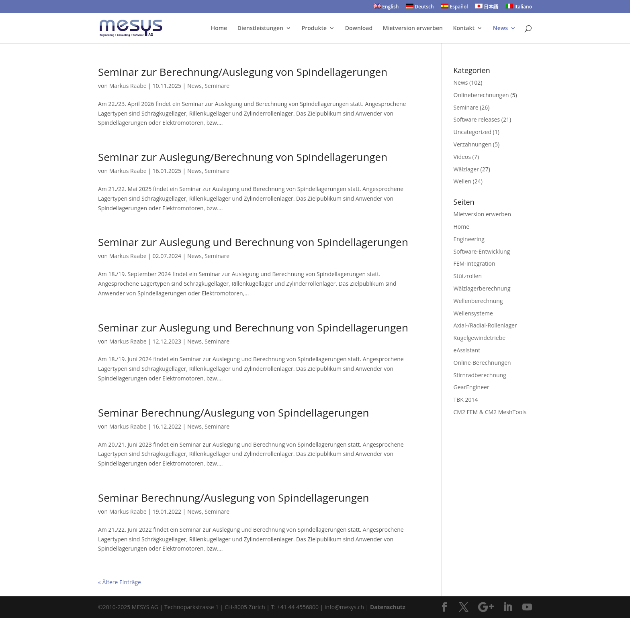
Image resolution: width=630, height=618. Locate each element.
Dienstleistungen (260, 28)
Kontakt (464, 28)
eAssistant (467, 350)
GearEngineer (471, 387)
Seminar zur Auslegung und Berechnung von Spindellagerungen (253, 242)
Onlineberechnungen (481, 95)
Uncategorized (472, 132)
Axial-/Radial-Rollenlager (485, 325)
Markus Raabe (128, 85)
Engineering (469, 239)
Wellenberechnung (478, 301)
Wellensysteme (473, 313)
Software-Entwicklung (482, 251)
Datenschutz (387, 607)
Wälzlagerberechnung (482, 288)
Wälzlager (466, 169)
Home (219, 28)
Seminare (217, 85)
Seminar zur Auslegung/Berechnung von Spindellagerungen (242, 157)
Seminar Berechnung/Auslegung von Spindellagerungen (233, 412)
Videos (462, 157)
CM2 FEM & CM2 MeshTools (490, 412)
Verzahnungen (473, 144)
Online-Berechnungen (482, 362)
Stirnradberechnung (480, 375)
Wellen (462, 181)
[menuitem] (386, 8)
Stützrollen (468, 276)
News (500, 28)
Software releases (477, 119)
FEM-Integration (474, 263)
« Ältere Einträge (119, 582)
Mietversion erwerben (413, 28)
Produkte (314, 28)
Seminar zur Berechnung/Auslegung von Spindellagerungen (242, 72)
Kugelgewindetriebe (480, 338)
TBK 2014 (466, 399)
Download (358, 28)
